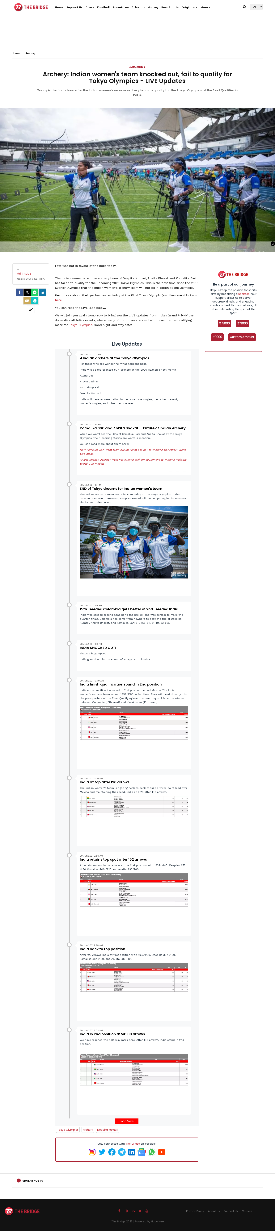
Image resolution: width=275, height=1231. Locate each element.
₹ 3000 (242, 323)
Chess (90, 7)
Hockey (153, 7)
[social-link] (31, 309)
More (206, 7)
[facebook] (19, 292)
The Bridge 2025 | (123, 1221)
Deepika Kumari (107, 1130)
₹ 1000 (217, 337)
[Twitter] (27, 292)
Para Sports (170, 7)
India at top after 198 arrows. (105, 782)
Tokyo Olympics (80, 325)
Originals (190, 7)
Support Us (74, 7)
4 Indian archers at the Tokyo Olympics (114, 358)
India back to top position (102, 949)
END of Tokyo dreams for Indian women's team (121, 488)
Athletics (138, 7)
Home (59, 7)
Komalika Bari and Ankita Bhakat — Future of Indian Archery (133, 428)
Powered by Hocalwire (149, 1221)
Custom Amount (242, 337)
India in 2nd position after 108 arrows (112, 1034)
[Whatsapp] (35, 292)
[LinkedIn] (42, 292)
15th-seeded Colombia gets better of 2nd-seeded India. (129, 609)
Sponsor (243, 294)
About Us (214, 1211)
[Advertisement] (137, 36)
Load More (127, 1121)
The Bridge (133, 1143)
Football (103, 7)
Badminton (120, 7)
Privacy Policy (195, 1211)
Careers (247, 1211)
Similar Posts (32, 1181)
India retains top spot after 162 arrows (113, 859)
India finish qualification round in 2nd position (121, 684)
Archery (137, 66)
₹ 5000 (224, 323)
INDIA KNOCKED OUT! (98, 647)
